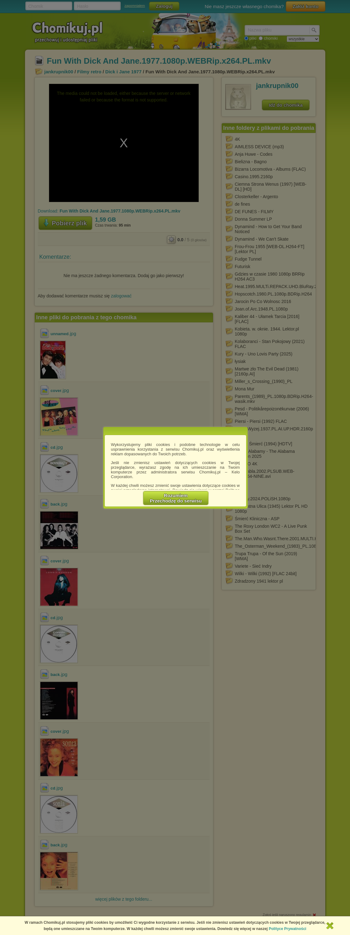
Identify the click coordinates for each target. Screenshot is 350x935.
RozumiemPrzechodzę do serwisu (176, 498)
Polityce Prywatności (287, 929)
